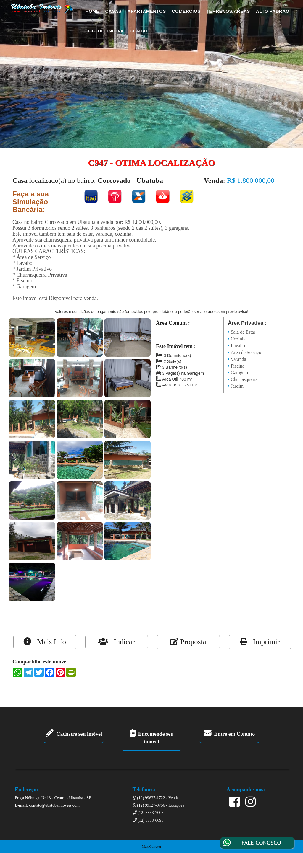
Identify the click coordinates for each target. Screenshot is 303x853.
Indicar (116, 641)
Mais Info (44, 641)
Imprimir (260, 642)
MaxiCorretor (151, 846)
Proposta (188, 642)
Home (92, 11)
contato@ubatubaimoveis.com (54, 805)
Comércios (186, 11)
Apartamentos (147, 11)
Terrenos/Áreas (228, 11)
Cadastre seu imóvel (74, 734)
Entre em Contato (229, 734)
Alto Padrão (272, 11)
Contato (141, 30)
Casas (113, 11)
